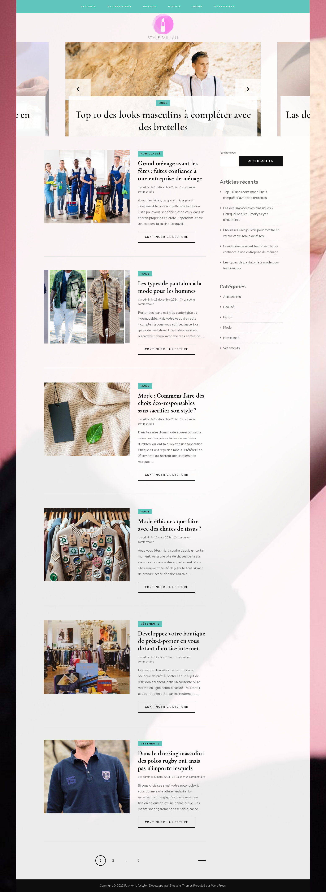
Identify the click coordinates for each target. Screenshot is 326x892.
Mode (197, 6)
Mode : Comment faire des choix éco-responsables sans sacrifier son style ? (171, 403)
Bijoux (174, 6)
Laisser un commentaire (190, 777)
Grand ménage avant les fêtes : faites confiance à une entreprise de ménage (170, 170)
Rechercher (228, 153)
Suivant (201, 860)
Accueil (88, 6)
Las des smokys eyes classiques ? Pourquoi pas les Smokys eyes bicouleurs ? (248, 214)
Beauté (150, 6)
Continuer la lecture (166, 237)
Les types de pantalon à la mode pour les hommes (169, 286)
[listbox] (163, 89)
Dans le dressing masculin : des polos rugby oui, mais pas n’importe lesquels (171, 760)
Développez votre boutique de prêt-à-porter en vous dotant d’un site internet (171, 641)
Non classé (150, 153)
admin (146, 187)
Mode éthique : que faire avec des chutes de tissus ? (169, 524)
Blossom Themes (181, 886)
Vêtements (224, 6)
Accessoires (119, 6)
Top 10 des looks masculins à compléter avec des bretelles (163, 121)
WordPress (218, 886)
